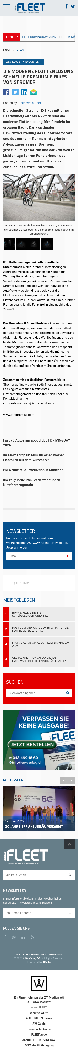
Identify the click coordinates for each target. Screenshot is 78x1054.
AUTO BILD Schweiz (39, 1018)
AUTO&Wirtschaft (39, 1002)
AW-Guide (38, 1023)
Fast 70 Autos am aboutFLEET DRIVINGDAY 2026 (41, 644)
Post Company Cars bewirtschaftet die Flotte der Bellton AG (40, 629)
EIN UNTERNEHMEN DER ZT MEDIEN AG (39, 954)
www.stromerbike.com (18, 415)
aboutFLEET (39, 1007)
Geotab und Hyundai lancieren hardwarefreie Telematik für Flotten (39, 659)
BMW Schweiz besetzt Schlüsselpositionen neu (30, 614)
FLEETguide (39, 1034)
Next (71, 780)
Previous (63, 780)
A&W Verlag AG (32, 958)
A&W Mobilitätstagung (39, 1045)
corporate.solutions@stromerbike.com (29, 403)
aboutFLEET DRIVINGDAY (39, 1040)
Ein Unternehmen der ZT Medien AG (39, 998)
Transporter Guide (39, 1029)
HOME (7, 50)
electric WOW (39, 1013)
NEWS (20, 50)
